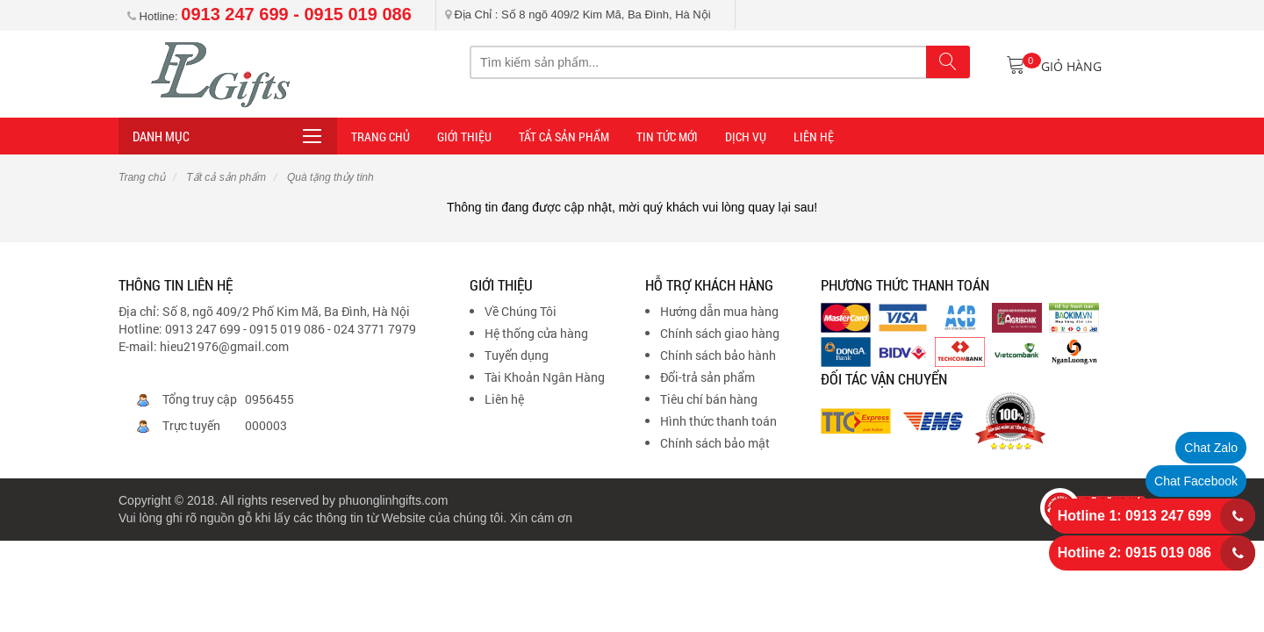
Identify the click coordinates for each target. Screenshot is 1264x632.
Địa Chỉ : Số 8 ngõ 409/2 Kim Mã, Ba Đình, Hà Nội (578, 14)
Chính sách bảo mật (715, 442)
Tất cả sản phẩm (564, 136)
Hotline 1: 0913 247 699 (1134, 515)
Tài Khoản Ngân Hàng (545, 377)
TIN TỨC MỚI (667, 136)
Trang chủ (141, 177)
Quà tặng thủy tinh (329, 177)
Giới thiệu (464, 136)
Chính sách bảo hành (718, 355)
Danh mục (161, 136)
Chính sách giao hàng (719, 333)
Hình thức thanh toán (718, 421)
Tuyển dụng (517, 355)
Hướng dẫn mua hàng (719, 311)
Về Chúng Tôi (521, 311)
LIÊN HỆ (814, 136)
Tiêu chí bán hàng (709, 399)
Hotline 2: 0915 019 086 (1134, 552)
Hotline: (269, 16)
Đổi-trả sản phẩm (707, 377)
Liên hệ (504, 399)
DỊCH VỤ (745, 136)
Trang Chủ (380, 136)
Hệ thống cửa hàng (536, 333)
